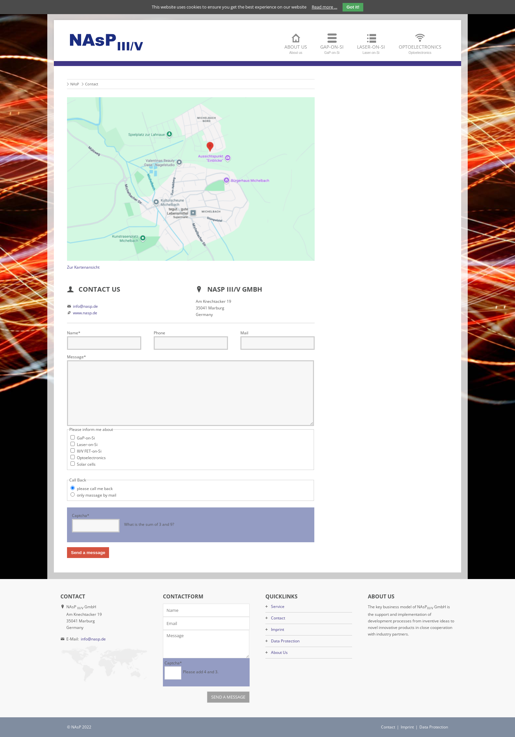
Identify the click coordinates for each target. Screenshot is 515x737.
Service (277, 606)
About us (296, 49)
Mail (244, 333)
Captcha (80, 515)
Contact (278, 618)
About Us (279, 652)
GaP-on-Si (332, 49)
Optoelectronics (420, 49)
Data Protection (285, 641)
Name (73, 333)
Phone (159, 333)
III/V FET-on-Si (89, 451)
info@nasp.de (85, 306)
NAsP (74, 83)
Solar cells (86, 464)
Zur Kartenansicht (83, 267)
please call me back (95, 488)
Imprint (277, 629)
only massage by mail (96, 495)
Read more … (324, 7)
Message (76, 357)
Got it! (353, 7)
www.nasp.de (85, 313)
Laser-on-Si (371, 49)
